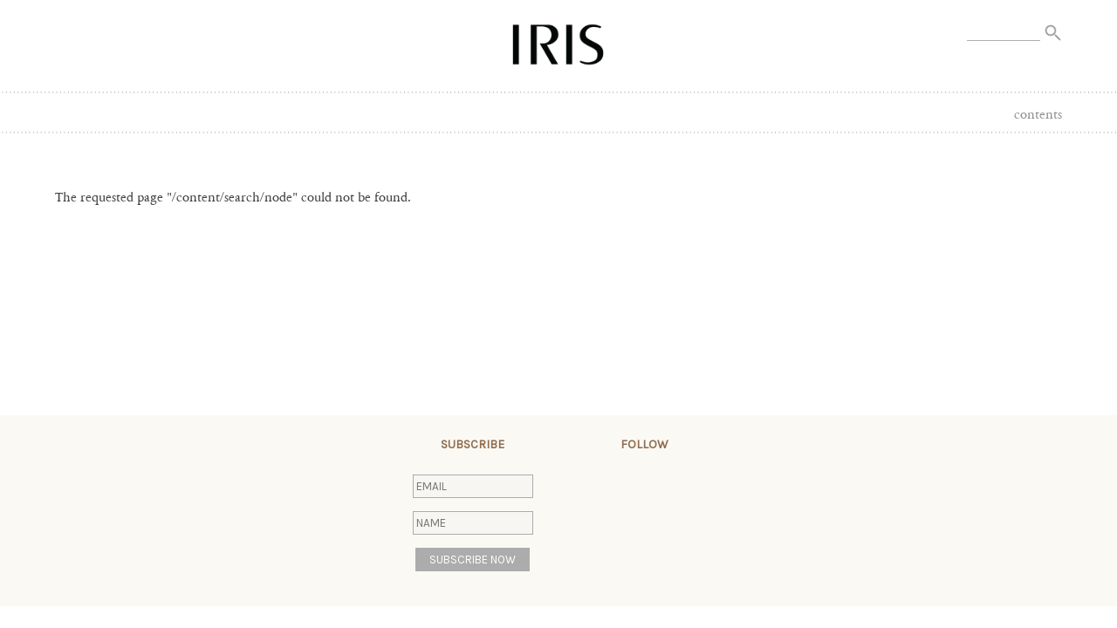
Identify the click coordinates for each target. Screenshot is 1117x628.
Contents (1038, 114)
